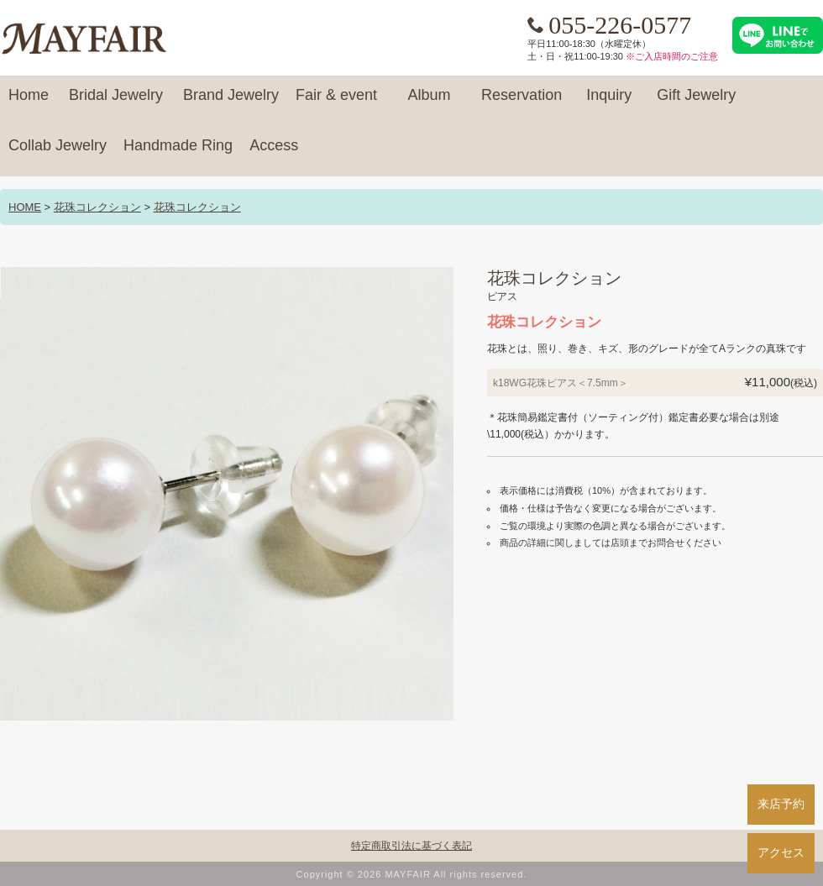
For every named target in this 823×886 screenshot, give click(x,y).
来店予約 (781, 803)
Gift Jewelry (696, 102)
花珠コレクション (97, 207)
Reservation (521, 102)
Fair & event (336, 102)
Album (429, 102)
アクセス (781, 852)
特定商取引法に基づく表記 (411, 846)
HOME (24, 207)
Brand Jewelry (231, 102)
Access (273, 153)
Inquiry (609, 102)
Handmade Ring (178, 153)
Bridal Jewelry (116, 102)
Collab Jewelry (57, 153)
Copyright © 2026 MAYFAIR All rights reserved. (411, 874)
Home (28, 102)
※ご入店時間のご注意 (672, 56)
